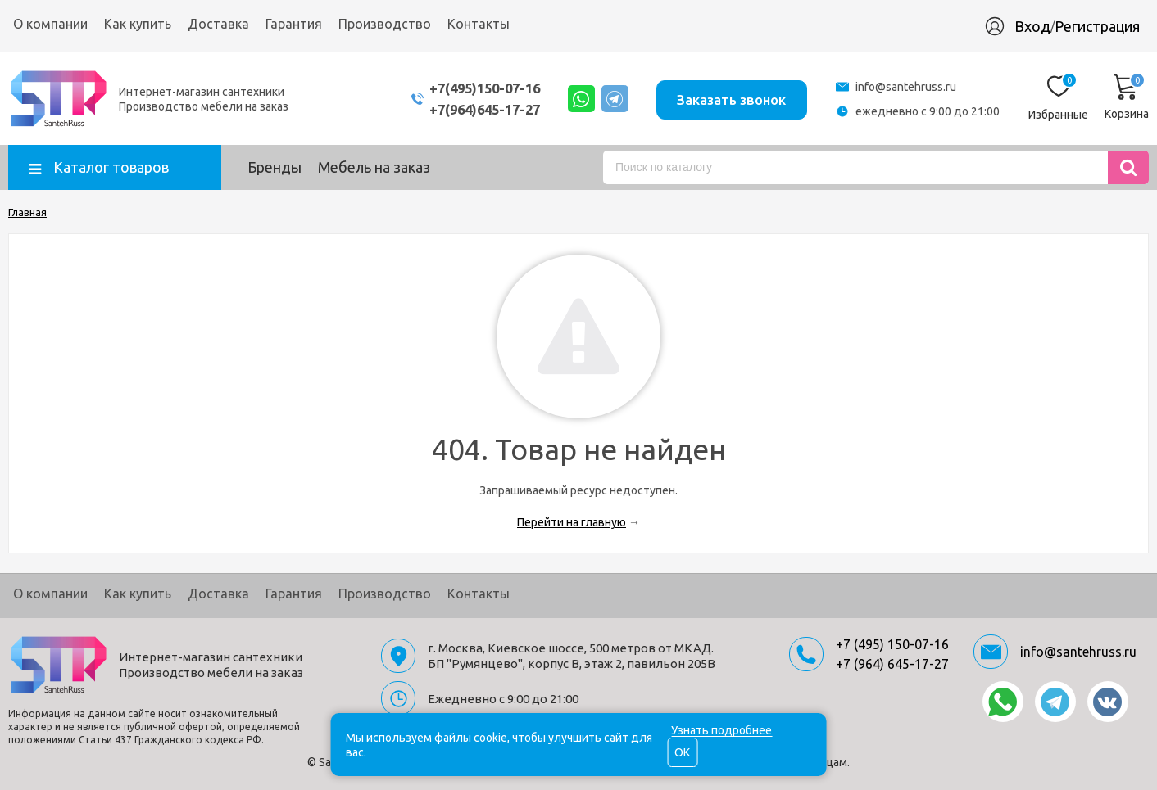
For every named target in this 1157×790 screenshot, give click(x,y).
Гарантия (293, 23)
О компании (50, 23)
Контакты (478, 23)
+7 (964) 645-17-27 (892, 664)
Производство (384, 23)
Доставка (218, 23)
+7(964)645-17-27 (471, 109)
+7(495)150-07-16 (471, 88)
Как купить (137, 23)
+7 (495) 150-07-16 (892, 644)
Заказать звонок (729, 98)
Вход (1032, 26)
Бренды (274, 167)
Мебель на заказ (374, 167)
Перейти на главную (571, 522)
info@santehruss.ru (905, 86)
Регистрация (1097, 26)
